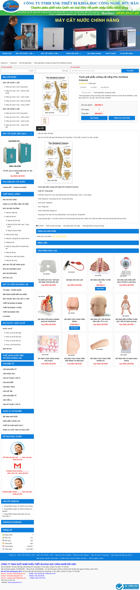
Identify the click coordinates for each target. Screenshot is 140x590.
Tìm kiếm (130, 71)
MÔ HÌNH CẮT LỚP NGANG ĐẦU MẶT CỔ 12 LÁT (100, 320)
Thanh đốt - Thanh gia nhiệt (15, 187)
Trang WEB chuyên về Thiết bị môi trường (18, 506)
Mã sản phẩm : (87, 92)
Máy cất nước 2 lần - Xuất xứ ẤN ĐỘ (17, 126)
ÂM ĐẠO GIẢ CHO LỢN (74, 280)
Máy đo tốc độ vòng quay (14, 264)
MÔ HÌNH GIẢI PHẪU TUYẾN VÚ (100, 281)
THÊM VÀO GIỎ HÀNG (122, 118)
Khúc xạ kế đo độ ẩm (13, 344)
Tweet (94, 87)
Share (83, 87)
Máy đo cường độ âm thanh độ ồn (17, 238)
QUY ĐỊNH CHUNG (87, 53)
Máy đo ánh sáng (12, 234)
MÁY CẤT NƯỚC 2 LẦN (48, 53)
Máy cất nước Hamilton (63, 555)
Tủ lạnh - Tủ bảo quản (12, 290)
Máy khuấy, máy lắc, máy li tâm (16, 299)
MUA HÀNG (94, 118)
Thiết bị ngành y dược (12, 307)
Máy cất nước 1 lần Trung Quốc (17, 87)
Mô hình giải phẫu (10, 417)
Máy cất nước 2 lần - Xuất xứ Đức (17, 117)
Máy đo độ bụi (11, 252)
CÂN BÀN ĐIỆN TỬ (9, 369)
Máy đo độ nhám (10, 273)
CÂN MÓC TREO (9, 387)
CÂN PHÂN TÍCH (9, 374)
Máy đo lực (8, 278)
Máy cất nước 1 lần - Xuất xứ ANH (18, 105)
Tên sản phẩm (75, 67)
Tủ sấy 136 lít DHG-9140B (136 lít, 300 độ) (17, 172)
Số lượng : (85, 109)
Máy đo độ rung (11, 260)
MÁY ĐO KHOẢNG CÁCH (12, 269)
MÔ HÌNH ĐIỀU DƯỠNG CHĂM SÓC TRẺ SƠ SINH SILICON (126, 320)
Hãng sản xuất (69, 53)
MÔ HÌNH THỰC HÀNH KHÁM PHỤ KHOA (48, 360)
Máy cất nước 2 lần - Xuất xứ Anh (17, 121)
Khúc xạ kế (7, 328)
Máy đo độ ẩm (11, 216)
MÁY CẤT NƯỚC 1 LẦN (25, 53)
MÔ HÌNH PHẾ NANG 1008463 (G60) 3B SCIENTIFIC (48, 320)
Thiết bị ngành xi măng (12, 303)
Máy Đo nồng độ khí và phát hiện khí (17, 247)
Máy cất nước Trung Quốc (100, 555)
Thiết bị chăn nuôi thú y (13, 425)
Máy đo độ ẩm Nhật (14, 230)
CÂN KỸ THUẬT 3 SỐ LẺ (11, 404)
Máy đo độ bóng (28, 58)
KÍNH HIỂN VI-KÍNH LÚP (11, 421)
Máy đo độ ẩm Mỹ (14, 220)
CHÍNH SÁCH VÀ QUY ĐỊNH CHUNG (73, 558)
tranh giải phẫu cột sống (71, 226)
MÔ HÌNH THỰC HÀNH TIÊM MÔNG (74, 320)
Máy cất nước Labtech (81, 555)
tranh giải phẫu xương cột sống (93, 226)
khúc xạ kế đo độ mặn (13, 337)
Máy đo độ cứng (10, 200)
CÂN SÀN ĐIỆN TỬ (9, 395)
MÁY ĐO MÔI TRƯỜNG (11, 208)
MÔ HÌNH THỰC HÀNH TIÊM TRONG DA (100, 360)
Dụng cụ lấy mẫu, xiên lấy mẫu (16, 204)
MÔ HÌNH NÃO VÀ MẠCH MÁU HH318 (126, 360)
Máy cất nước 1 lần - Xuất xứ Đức (17, 97)
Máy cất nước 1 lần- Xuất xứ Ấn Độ (18, 101)
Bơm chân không (9, 58)
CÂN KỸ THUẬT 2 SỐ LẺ (11, 378)
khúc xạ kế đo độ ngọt (13, 333)
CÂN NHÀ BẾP (8, 382)
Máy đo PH (7, 349)
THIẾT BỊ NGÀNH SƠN (11, 312)
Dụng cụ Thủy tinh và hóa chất (16, 430)
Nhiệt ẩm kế (10, 242)
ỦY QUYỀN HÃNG (119, 53)
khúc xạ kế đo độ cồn (13, 341)
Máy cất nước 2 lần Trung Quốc (17, 113)
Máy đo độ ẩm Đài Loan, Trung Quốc (18, 226)
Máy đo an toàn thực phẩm (15, 256)
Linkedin (105, 87)
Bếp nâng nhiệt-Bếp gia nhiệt (15, 294)
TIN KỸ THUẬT (103, 53)
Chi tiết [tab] (41, 128)
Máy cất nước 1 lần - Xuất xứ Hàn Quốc (17, 92)
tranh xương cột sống (53, 226)
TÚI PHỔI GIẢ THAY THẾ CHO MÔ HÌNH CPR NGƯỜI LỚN (48, 281)
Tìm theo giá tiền (6, 67)
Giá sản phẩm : (87, 105)
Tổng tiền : (85, 113)
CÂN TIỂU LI (7, 400)
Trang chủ (6, 53)
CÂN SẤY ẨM (7, 391)
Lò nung (6, 316)
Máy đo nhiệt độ (11, 212)
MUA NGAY (100, 288)
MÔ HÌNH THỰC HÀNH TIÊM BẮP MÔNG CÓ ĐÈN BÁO (74, 360)
